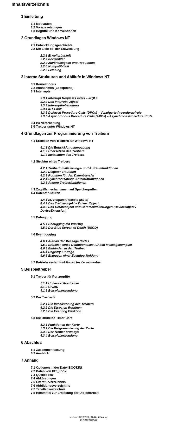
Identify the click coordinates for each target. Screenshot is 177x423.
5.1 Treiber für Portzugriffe (50, 276)
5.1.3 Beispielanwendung (59, 290)
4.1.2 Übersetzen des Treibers (62, 151)
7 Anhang (29, 360)
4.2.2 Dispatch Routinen (58, 172)
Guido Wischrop (99, 417)
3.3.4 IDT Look (51, 109)
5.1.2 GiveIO (49, 287)
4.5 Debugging (41, 217)
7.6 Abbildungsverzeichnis (50, 385)
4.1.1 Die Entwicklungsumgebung (65, 147)
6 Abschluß (31, 342)
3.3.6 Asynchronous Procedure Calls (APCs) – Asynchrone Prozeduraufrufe (96, 116)
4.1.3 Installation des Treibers (62, 154)
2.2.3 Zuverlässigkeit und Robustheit (67, 63)
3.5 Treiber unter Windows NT (53, 126)
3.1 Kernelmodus (43, 84)
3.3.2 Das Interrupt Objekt (59, 102)
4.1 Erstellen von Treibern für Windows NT (62, 141)
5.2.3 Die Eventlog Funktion (60, 311)
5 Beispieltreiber (36, 269)
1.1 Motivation (41, 24)
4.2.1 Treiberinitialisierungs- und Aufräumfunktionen (79, 168)
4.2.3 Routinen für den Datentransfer (67, 175)
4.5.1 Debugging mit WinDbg (61, 224)
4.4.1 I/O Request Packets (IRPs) (64, 200)
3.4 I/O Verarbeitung (45, 123)
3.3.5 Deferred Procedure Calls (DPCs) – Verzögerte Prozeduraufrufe (91, 112)
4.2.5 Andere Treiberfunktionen (63, 182)
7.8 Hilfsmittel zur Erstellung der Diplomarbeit (65, 393)
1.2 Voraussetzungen (46, 27)
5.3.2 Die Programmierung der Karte (67, 328)
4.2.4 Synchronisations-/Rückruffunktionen (72, 179)
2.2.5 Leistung (50, 70)
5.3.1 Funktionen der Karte (60, 324)
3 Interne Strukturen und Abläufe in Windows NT (65, 77)
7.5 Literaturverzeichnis (48, 382)
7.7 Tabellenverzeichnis (48, 389)
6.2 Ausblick (40, 353)
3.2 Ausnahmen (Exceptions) (52, 88)
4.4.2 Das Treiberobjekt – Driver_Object (69, 203)
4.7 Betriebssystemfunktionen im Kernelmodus (66, 262)
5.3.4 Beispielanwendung (59, 335)
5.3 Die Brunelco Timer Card (52, 318)
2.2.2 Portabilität (52, 59)
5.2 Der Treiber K (43, 297)
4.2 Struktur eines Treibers (50, 161)
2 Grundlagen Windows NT (45, 38)
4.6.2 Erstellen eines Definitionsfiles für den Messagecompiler (86, 245)
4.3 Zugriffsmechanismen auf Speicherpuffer (64, 189)
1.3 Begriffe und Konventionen (53, 31)
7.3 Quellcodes (42, 375)
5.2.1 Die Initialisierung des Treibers (67, 304)
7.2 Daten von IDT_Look (48, 371)
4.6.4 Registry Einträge (57, 252)
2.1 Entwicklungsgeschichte (51, 45)
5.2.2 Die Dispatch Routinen (61, 307)
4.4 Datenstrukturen (45, 193)
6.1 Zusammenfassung (47, 349)
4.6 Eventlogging (43, 234)
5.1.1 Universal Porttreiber (59, 283)
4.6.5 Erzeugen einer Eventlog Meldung (69, 255)
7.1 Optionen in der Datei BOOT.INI (56, 367)
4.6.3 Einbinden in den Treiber (62, 248)
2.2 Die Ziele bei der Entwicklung (55, 49)
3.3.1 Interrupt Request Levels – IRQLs (69, 98)
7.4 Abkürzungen (43, 378)
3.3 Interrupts (41, 91)
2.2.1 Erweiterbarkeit (55, 55)
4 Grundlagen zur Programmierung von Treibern (65, 133)
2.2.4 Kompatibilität (54, 66)
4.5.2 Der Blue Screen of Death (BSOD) (69, 227)
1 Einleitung (32, 16)
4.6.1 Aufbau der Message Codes (64, 241)
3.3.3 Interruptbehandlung (59, 105)
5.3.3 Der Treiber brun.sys (59, 332)
